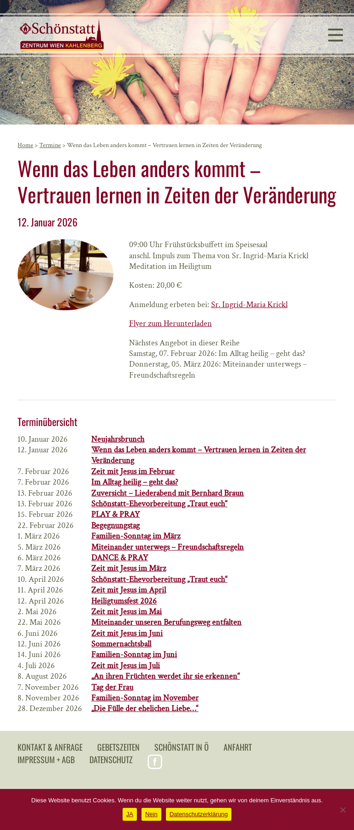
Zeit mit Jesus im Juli (125, 665)
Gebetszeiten (118, 747)
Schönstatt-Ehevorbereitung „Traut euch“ (159, 503)
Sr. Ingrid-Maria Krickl (249, 304)
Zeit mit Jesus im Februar (133, 471)
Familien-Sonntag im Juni (134, 654)
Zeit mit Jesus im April (128, 590)
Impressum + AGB (46, 759)
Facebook (155, 761)
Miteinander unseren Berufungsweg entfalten (166, 622)
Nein (151, 814)
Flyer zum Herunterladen (170, 323)
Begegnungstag (115, 525)
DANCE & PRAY (119, 557)
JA (129, 814)
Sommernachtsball (121, 644)
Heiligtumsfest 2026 (124, 601)
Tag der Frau (112, 687)
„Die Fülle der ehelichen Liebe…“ (144, 708)
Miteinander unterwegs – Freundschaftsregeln (167, 547)
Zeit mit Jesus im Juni (127, 633)
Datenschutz (111, 759)
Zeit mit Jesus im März (128, 568)
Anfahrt (238, 747)
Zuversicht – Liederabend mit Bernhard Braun (167, 493)
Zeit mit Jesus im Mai (126, 611)
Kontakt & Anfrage (50, 747)
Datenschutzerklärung (199, 814)
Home (25, 145)
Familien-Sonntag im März (135, 536)
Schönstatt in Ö (181, 747)
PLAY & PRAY (115, 514)
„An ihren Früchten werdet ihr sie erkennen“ (165, 676)
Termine (50, 145)
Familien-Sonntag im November (145, 698)
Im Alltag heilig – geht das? (134, 482)
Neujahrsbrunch (117, 439)
